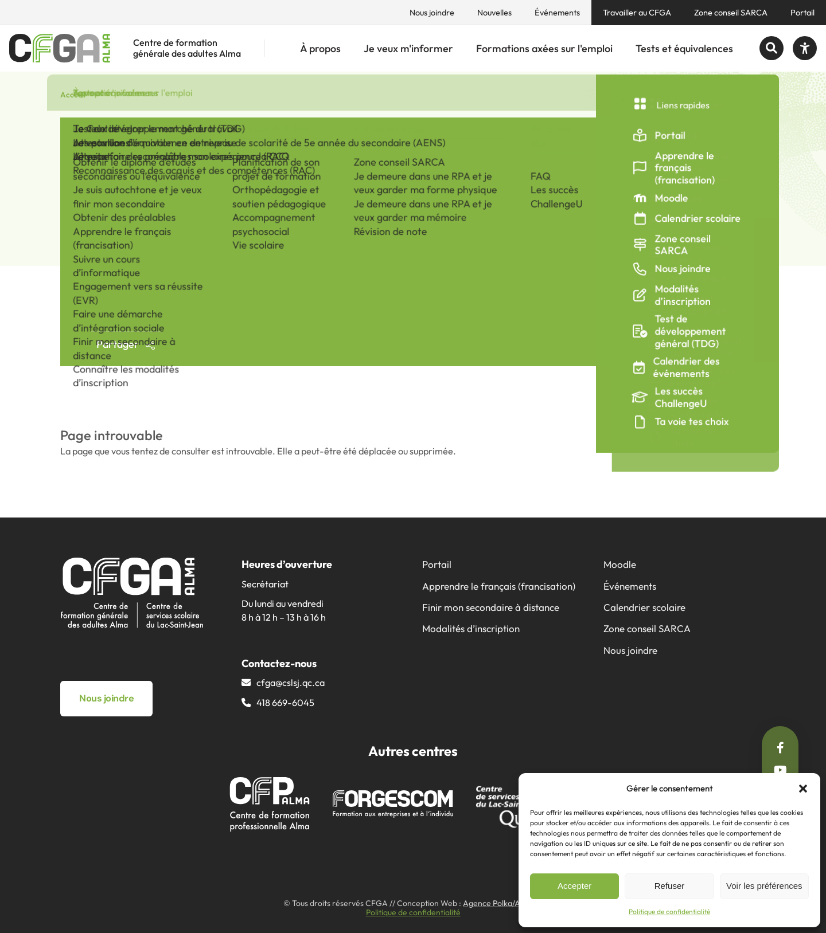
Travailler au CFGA (637, 12)
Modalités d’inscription (471, 628)
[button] (803, 788)
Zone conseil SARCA (730, 12)
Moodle (619, 564)
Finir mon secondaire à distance (490, 607)
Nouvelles (494, 12)
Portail (802, 12)
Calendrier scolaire (644, 607)
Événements (557, 12)
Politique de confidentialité (669, 911)
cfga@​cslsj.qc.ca (290, 682)
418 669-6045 (285, 702)
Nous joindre (432, 12)
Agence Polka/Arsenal (503, 903)
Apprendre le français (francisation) (498, 586)
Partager (125, 344)
